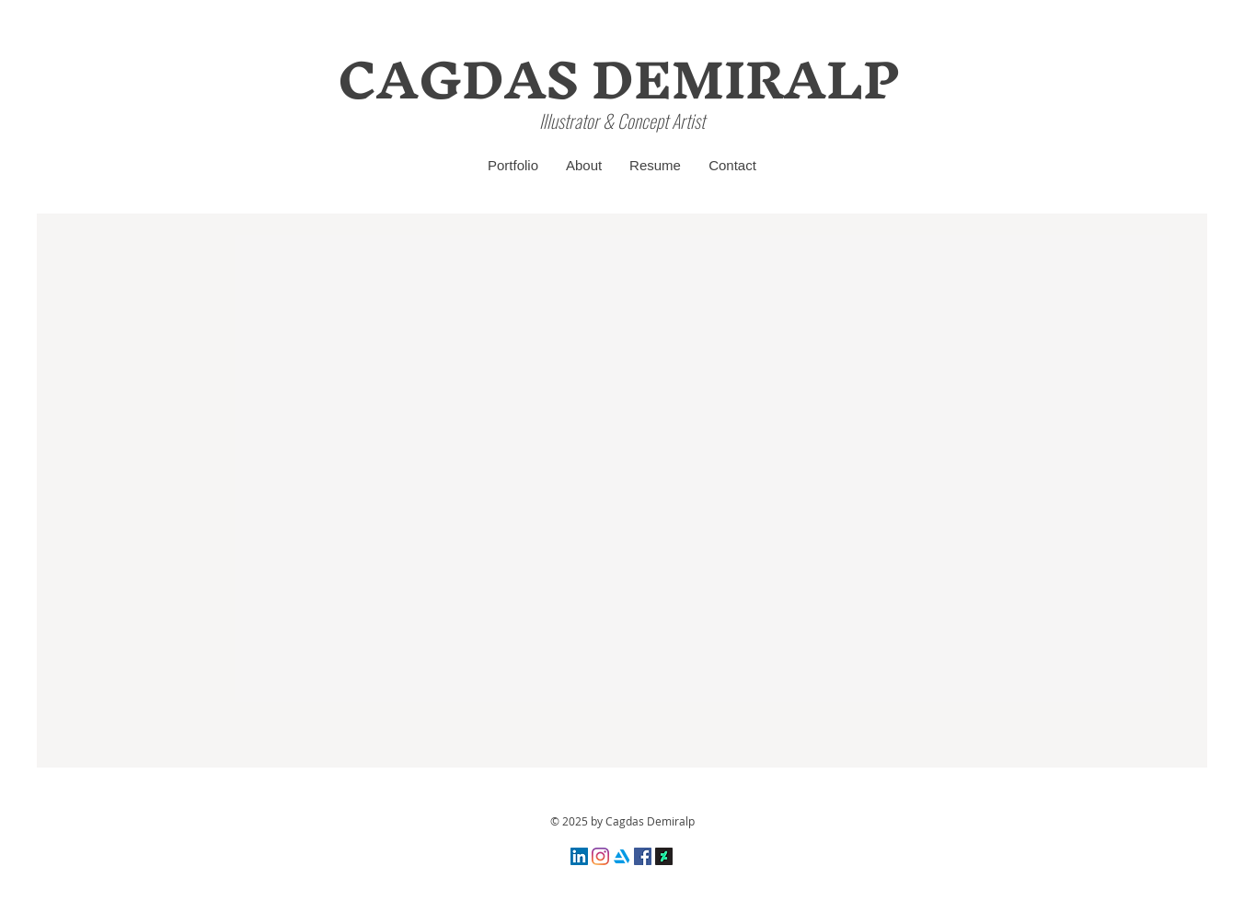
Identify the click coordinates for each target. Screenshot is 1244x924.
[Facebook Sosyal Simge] (642, 856)
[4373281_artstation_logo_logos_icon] (621, 856)
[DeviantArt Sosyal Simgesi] (664, 856)
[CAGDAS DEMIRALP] (619, 79)
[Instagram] (600, 856)
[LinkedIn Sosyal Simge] (579, 856)
